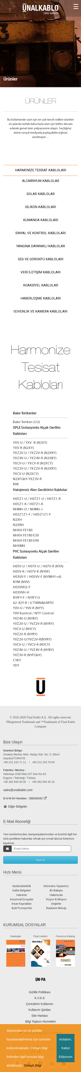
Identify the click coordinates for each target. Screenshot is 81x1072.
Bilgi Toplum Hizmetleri (40, 1021)
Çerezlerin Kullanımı (39, 1004)
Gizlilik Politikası (39, 992)
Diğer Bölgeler (15, 806)
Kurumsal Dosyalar (21, 899)
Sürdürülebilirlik (21, 886)
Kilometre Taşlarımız (56, 886)
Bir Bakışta (56, 890)
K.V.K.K (40, 998)
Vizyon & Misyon (56, 899)
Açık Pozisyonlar (21, 908)
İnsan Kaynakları (22, 903)
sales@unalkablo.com (18, 790)
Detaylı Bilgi (32, 1065)
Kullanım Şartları (40, 1010)
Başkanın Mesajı (56, 908)
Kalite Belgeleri (22, 890)
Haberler (21, 895)
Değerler (56, 903)
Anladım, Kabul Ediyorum (65, 1048)
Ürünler (10, 79)
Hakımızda (56, 895)
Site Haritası (39, 1015)
